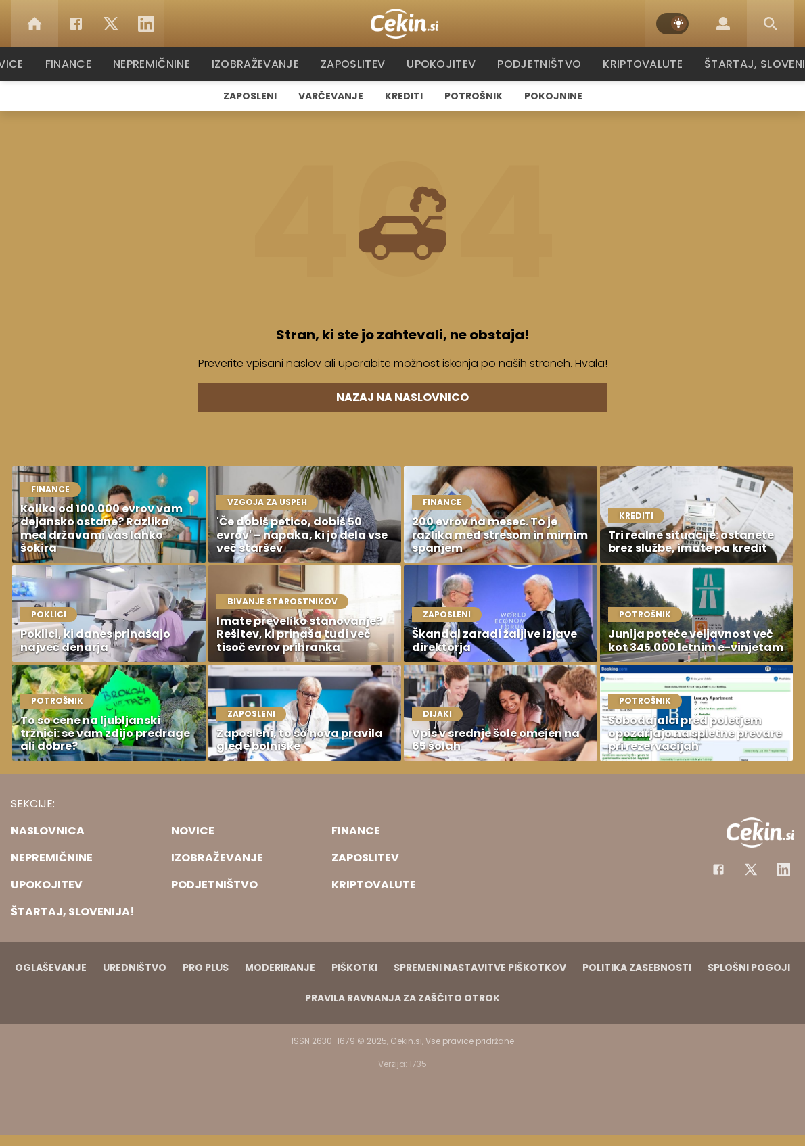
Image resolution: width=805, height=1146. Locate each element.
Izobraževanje (261, 64)
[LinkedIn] (146, 23)
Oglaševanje (51, 967)
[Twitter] (111, 23)
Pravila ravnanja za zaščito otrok (402, 998)
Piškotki (354, 967)
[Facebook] (75, 23)
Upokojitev (444, 64)
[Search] (770, 23)
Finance (74, 64)
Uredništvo (134, 967)
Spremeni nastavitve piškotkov (480, 967)
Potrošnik (473, 96)
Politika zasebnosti (636, 967)
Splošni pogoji (749, 967)
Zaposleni (250, 96)
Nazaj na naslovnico (402, 397)
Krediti (404, 96)
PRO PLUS (206, 967)
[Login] (723, 23)
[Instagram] (783, 869)
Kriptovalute (641, 64)
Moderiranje (280, 967)
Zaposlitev (357, 64)
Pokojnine (553, 96)
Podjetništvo (539, 64)
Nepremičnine (159, 64)
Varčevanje (330, 96)
